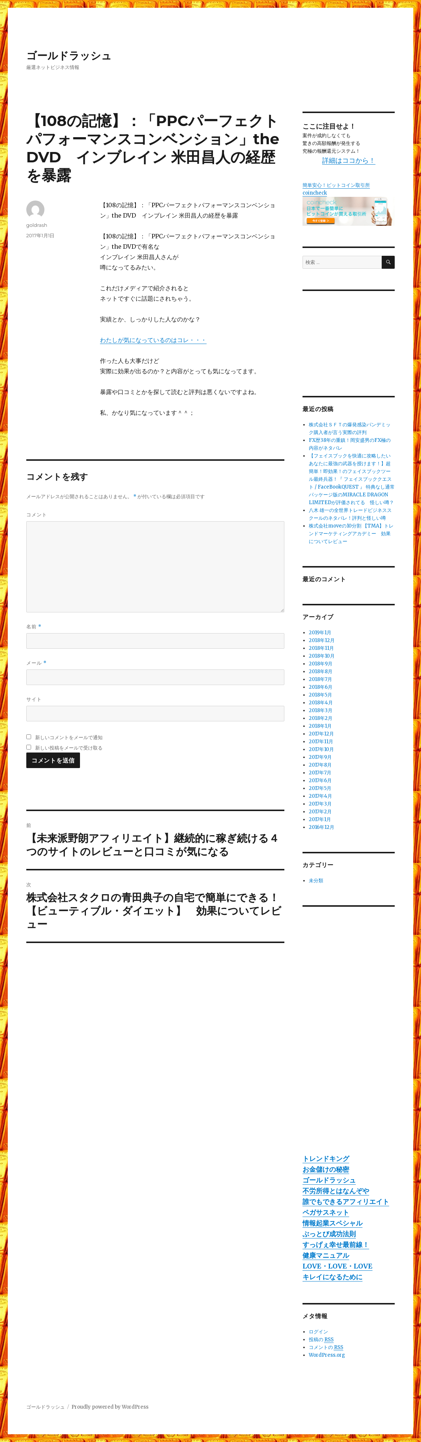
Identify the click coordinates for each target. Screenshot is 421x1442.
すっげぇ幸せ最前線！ (336, 1244)
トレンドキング (326, 1158)
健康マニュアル (326, 1255)
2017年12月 (321, 734)
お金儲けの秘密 (326, 1169)
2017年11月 (321, 741)
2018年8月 (321, 671)
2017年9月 (320, 757)
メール (36, 663)
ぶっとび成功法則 (329, 1234)
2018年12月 (322, 640)
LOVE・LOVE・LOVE (337, 1266)
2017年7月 (320, 773)
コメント (36, 514)
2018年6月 (321, 687)
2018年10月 (322, 656)
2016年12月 (321, 827)
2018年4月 (321, 702)
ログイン (318, 1332)
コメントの (326, 1347)
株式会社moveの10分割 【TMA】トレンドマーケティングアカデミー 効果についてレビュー (351, 534)
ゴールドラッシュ (69, 55)
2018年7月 (320, 679)
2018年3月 (321, 710)
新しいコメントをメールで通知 (69, 737)
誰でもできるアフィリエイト (346, 1201)
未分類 (316, 880)
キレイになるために (332, 1277)
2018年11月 (321, 648)
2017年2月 (320, 811)
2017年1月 (320, 819)
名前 (33, 627)
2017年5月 (320, 788)
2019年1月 (320, 632)
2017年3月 (320, 804)
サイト (34, 699)
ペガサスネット (326, 1212)
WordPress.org (327, 1355)
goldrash (36, 225)
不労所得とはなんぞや (336, 1191)
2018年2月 (321, 718)
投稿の (321, 1339)
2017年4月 (320, 796)
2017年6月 (320, 780)
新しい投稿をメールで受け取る (69, 748)
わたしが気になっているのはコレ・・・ (153, 340)
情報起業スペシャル (332, 1223)
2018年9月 (321, 664)
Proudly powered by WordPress (109, 1407)
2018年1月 (320, 726)
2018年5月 (320, 695)
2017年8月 (320, 765)
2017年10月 (321, 749)
